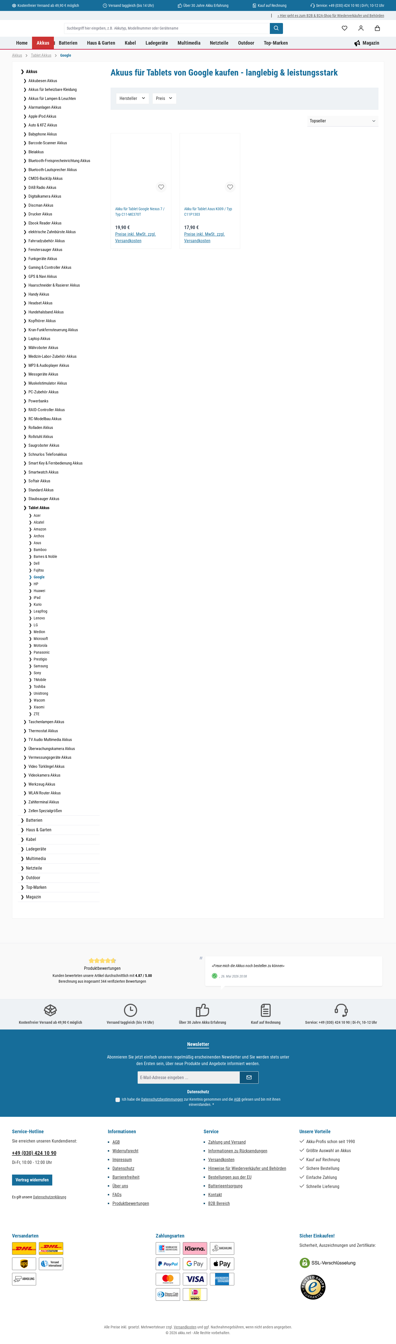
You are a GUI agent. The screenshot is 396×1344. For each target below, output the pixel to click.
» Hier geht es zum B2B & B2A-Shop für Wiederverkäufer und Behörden (331, 15)
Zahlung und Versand (227, 1144)
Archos (38, 557)
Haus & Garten (38, 851)
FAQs (117, 1197)
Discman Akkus (40, 226)
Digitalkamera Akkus (44, 217)
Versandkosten (221, 1162)
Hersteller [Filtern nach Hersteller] (133, 120)
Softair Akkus (39, 502)
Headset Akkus (40, 324)
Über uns (120, 1188)
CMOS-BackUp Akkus (45, 200)
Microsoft (40, 660)
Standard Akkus (41, 511)
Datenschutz (123, 1171)
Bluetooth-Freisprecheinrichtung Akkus (59, 182)
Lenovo (39, 640)
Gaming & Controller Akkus (49, 289)
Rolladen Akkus (40, 449)
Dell (36, 585)
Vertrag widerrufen (32, 1182)
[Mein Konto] (361, 39)
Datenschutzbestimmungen (162, 1102)
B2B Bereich (219, 1206)
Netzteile (33, 889)
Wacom (39, 722)
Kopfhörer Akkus (42, 342)
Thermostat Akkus (43, 752)
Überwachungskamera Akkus (51, 770)
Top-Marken (36, 909)
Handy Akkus (38, 315)
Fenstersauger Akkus (45, 271)
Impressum (122, 1162)
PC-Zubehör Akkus (43, 413)
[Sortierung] (342, 142)
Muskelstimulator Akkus (47, 404)
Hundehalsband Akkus (46, 333)
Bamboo (40, 571)
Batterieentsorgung (225, 1188)
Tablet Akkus (39, 529)
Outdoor (32, 899)
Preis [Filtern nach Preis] (164, 120)
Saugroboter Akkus (43, 467)
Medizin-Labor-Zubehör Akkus (52, 378)
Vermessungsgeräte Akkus (49, 779)
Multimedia (35, 880)
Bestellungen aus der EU (230, 1180)
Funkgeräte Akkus (42, 280)
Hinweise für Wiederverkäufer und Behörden (247, 1171)
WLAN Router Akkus (44, 814)
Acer (37, 537)
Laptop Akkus (39, 360)
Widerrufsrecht (125, 1153)
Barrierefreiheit (126, 1180)
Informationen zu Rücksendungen (237, 1153)
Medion (39, 653)
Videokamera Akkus (44, 796)
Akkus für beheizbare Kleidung (52, 111)
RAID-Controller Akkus (46, 431)
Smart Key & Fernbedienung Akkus (55, 484)
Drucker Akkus (40, 235)
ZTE (36, 735)
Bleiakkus (36, 173)
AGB (237, 1102)
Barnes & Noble (45, 578)
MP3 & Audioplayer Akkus (48, 387)
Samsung (40, 687)
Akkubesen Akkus (42, 102)
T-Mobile (39, 701)
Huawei (39, 612)
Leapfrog (40, 633)
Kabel (30, 861)
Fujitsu (38, 592)
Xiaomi (38, 728)
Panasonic (41, 674)
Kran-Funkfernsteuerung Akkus (53, 351)
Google (39, 598)
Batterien (33, 841)
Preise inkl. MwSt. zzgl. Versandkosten (135, 259)
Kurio (37, 626)
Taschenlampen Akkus (46, 743)
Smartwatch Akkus (43, 493)
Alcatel (38, 544)
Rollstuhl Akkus (40, 458)
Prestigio (40, 681)
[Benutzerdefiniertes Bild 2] (313, 1290)
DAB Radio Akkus (42, 209)
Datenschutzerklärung (49, 1200)
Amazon (39, 551)
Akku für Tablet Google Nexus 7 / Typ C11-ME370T (140, 234)
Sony (37, 694)
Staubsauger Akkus (43, 520)
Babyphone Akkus (42, 155)
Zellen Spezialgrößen (45, 832)
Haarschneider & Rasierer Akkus (54, 306)
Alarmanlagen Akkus (44, 128)
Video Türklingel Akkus (46, 788)
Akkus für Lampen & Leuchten (52, 120)
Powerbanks (38, 422)
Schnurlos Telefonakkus (47, 476)
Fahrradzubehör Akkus (46, 262)
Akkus (31, 93)
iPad (37, 619)
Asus (37, 564)
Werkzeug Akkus (41, 805)
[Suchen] (304, 39)
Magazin (33, 918)
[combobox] (195, 39)
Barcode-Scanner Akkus (47, 164)
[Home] (22, 64)
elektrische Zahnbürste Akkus (52, 253)
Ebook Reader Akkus (45, 244)
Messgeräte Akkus (43, 395)
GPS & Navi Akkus (42, 298)
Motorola (40, 667)
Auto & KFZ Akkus (42, 146)
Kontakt (215, 1197)
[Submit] (249, 1080)
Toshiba (39, 708)
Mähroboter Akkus (43, 369)
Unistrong (40, 715)
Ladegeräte (35, 870)
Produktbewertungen (130, 1206)
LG (35, 646)
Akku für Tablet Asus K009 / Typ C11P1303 (209, 234)
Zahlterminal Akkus (43, 823)
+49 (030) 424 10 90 (34, 1155)
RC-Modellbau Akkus (45, 440)
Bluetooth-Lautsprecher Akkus (52, 191)
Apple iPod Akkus (42, 137)
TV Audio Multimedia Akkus (50, 761)
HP (35, 605)
